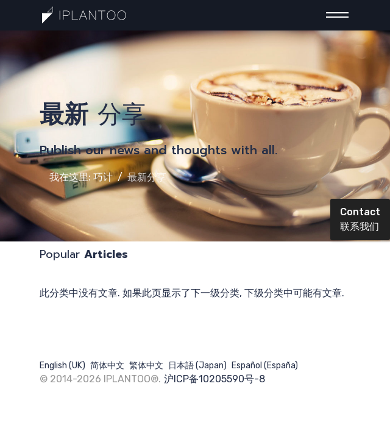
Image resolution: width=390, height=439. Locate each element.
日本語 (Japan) (197, 365)
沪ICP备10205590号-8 (214, 379)
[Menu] (333, 15)
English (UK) (62, 365)
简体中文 (107, 365)
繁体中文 (146, 365)
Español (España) (265, 365)
